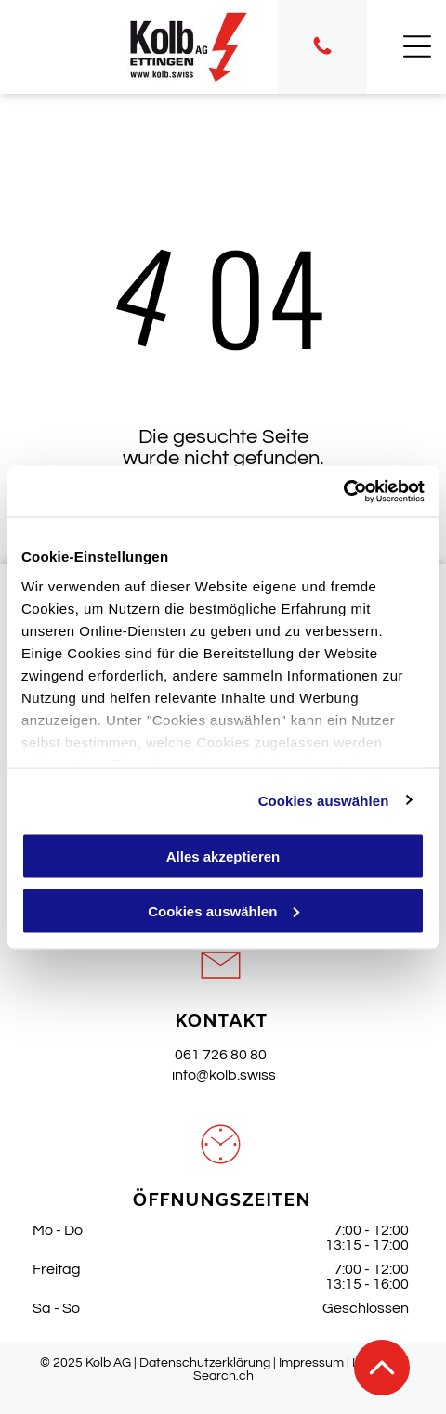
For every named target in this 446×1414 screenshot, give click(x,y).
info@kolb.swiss (221, 1075)
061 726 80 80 (221, 1054)
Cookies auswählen (323, 800)
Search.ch (223, 1375)
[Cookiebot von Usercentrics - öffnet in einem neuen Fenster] (343, 491)
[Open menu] (417, 46)
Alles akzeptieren (223, 856)
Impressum (311, 1362)
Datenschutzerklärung (204, 1362)
